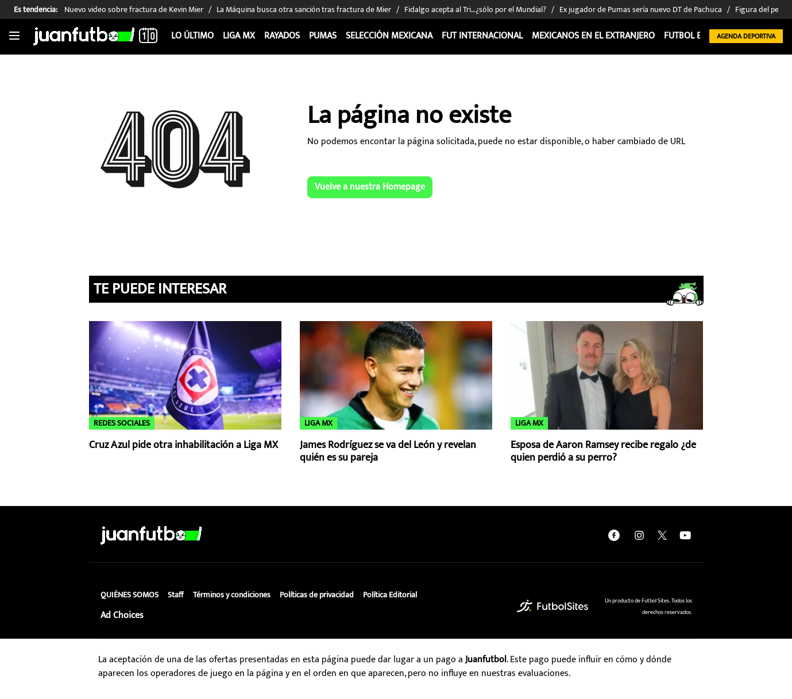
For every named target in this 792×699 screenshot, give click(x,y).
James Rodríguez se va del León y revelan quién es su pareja (388, 452)
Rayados (282, 36)
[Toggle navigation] (14, 36)
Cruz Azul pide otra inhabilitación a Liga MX (183, 445)
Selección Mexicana (389, 36)
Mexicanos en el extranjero (593, 36)
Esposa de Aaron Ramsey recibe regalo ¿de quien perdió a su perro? (603, 452)
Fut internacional (482, 36)
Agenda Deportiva (746, 36)
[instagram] (639, 535)
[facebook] (614, 535)
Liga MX (239, 36)
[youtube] (685, 535)
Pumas (323, 36)
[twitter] (662, 535)
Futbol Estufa (694, 36)
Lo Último (192, 36)
